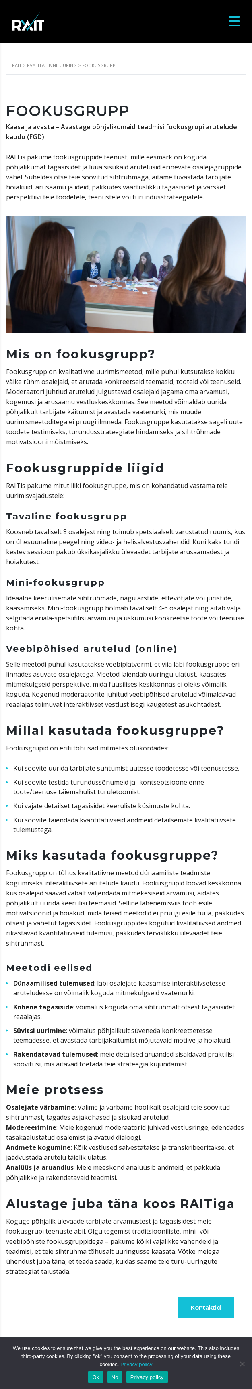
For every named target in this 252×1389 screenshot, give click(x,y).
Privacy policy (136, 1364)
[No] (242, 1364)
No (115, 1377)
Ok (95, 1377)
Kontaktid (205, 1307)
